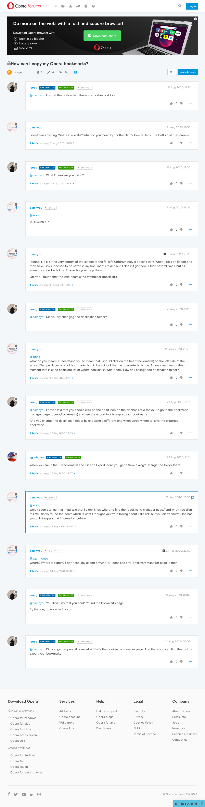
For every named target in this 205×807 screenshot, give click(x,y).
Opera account (69, 716)
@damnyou (85, 88)
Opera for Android (22, 755)
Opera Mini (17, 761)
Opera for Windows (23, 717)
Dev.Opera (103, 728)
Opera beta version (23, 735)
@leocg (50, 208)
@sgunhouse (53, 551)
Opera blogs (104, 716)
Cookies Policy (143, 722)
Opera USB (18, 740)
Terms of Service (144, 734)
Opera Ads (66, 728)
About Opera (181, 711)
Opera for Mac (20, 723)
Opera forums (105, 722)
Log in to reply (188, 72)
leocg (33, 87)
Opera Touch (19, 766)
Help (100, 701)
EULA (137, 728)
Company (180, 701)
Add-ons (65, 711)
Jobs (175, 722)
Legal (138, 701)
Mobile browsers (19, 748)
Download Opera (104, 35)
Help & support (106, 711)
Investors (178, 728)
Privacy (138, 716)
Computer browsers (21, 710)
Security (139, 711)
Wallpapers (66, 722)
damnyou (36, 127)
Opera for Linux (20, 729)
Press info (179, 716)
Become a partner (184, 734)
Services (67, 701)
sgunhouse (37, 457)
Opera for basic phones (26, 772)
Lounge (17, 72)
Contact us (179, 739)
